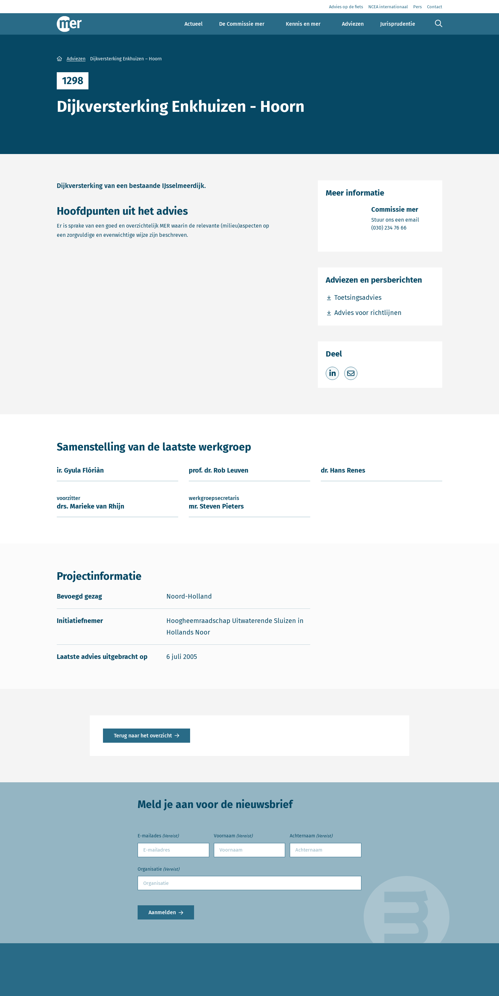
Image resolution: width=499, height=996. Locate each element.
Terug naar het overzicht (143, 735)
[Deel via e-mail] (350, 373)
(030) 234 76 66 (395, 227)
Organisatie (158, 869)
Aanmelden (162, 912)
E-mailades (158, 836)
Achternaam (311, 836)
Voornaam (233, 836)
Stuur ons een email (395, 219)
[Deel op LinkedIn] (332, 373)
